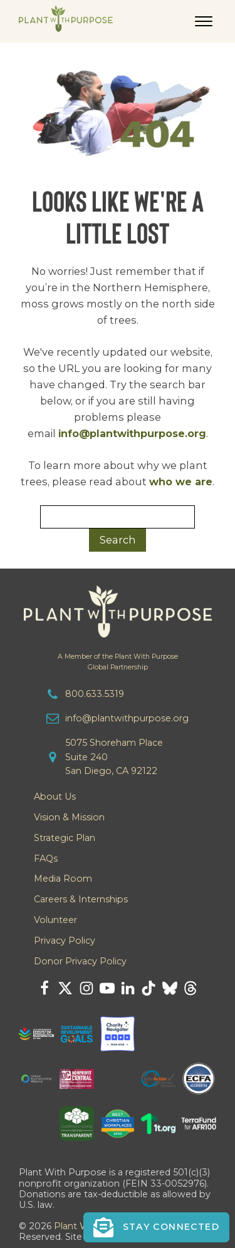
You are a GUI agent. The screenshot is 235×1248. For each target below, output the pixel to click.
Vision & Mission (69, 817)
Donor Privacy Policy (80, 961)
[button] (156, 1227)
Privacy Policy (64, 940)
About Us (55, 796)
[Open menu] (203, 21)
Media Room (63, 878)
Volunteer (55, 920)
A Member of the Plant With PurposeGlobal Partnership (118, 661)
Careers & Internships (81, 899)
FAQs (46, 858)
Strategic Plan (64, 837)
